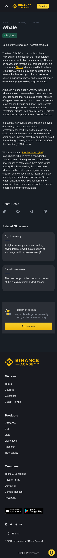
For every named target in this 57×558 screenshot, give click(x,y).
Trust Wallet (11, 452)
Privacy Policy (12, 480)
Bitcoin (19, 67)
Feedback (10, 497)
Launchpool (11, 440)
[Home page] (21, 6)
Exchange (10, 423)
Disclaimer (10, 485)
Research (10, 447)
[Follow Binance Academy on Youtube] (20, 524)
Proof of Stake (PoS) (33, 152)
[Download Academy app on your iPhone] (13, 511)
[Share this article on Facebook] (18, 211)
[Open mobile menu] (52, 6)
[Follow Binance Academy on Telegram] (16, 524)
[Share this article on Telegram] (31, 211)
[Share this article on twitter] (4, 211)
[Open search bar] (34, 6)
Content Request (14, 492)
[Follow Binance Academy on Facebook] (6, 524)
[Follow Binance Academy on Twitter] (11, 524)
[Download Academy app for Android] (33, 511)
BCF (7, 429)
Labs (7, 435)
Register (43, 6)
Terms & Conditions (15, 474)
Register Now (28, 326)
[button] (52, 6)
